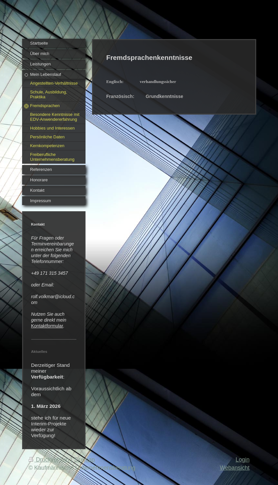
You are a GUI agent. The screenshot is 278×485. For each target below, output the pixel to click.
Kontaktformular (47, 325)
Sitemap (84, 459)
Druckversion (50, 459)
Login (242, 459)
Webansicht (235, 467)
